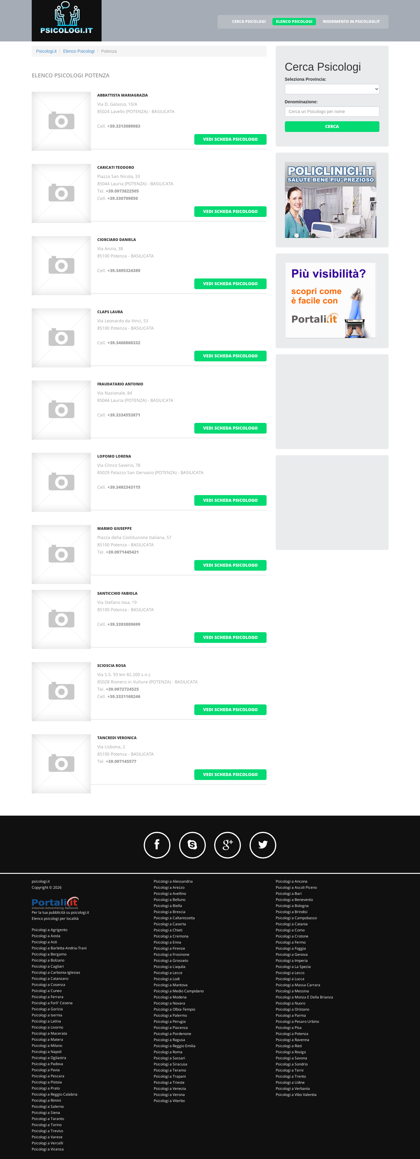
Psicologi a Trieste (169, 1082)
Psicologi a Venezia (170, 1088)
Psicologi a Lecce (168, 972)
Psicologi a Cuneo (47, 990)
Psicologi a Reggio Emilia (175, 1045)
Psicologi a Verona (169, 1094)
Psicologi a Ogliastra (49, 1057)
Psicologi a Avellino (170, 893)
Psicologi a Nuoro (290, 1003)
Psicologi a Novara (169, 1003)
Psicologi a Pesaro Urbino (297, 1021)
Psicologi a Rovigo (291, 1051)
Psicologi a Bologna (292, 905)
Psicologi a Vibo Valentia (296, 1094)
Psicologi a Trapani (170, 1076)
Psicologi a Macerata (49, 1033)
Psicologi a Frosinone (171, 954)
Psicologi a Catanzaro (50, 978)
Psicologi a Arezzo (169, 887)
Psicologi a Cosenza (48, 984)
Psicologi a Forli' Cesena (52, 1002)
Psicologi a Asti (44, 942)
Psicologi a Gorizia (47, 1009)
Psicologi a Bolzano (48, 960)
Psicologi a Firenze (169, 948)
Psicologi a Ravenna (292, 1039)
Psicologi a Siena (46, 1112)
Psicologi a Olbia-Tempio (174, 1009)
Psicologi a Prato (46, 1088)
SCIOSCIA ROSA (111, 665)
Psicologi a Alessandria (173, 881)
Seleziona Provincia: (305, 79)
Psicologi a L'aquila (169, 966)
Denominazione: (301, 101)
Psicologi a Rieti (289, 1045)
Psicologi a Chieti (168, 930)
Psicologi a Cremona (171, 936)
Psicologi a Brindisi (291, 911)
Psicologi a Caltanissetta (174, 917)
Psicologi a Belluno (169, 899)
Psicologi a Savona (291, 1058)
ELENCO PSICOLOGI (294, 21)
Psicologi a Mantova (171, 984)
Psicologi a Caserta (170, 924)
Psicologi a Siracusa (170, 1064)
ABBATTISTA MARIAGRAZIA (122, 95)
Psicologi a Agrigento (49, 929)
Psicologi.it (46, 51)
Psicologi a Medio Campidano (179, 991)
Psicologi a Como (290, 930)
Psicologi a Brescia (169, 911)
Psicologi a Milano (47, 1045)
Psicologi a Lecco (290, 972)
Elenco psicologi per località (55, 918)
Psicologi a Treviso (47, 1130)
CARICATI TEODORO (115, 167)
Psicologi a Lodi (167, 978)
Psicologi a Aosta (46, 935)
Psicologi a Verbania (293, 1088)
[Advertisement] (330, 401)
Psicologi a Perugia (170, 1021)
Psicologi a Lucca (290, 978)
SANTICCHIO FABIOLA (117, 593)
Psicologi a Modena (170, 997)
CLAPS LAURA (110, 311)
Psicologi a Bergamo (49, 954)
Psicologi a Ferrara (47, 996)
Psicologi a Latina (46, 1021)
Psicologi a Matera (47, 1039)
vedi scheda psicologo (230, 139)
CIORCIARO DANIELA (116, 239)
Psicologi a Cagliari (48, 966)
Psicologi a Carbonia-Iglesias (56, 972)
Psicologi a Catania (292, 924)
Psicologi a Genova (292, 954)
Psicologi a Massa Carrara (298, 984)
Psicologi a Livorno (47, 1027)
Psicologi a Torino (47, 1124)
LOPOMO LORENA (114, 456)
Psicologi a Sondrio (292, 1064)
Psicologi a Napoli (47, 1051)
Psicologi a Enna (167, 942)
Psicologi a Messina (292, 991)
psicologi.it (41, 881)
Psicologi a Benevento (294, 899)
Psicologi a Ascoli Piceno (296, 887)
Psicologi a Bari (289, 893)
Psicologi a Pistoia (47, 1082)
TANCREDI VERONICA (117, 737)
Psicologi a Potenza (292, 1033)
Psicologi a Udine (290, 1082)
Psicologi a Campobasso (296, 917)
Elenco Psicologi (79, 51)
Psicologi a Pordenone (172, 1033)
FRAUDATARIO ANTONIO (120, 384)
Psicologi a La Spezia (293, 966)
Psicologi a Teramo (170, 1070)
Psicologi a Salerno (48, 1106)
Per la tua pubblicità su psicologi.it (60, 912)
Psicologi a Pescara (48, 1076)
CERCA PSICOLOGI (249, 21)
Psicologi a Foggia (291, 948)
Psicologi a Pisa (289, 1027)
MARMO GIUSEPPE (114, 528)
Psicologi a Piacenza (171, 1027)
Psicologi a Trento (291, 1076)
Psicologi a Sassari (169, 1058)
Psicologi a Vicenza (48, 1149)
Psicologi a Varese (47, 1137)
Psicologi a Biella (168, 905)
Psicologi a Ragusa (169, 1039)
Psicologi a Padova (47, 1063)
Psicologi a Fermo (291, 942)
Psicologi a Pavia (46, 1069)
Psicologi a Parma (291, 1015)
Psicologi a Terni (289, 1070)
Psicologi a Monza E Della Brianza (304, 997)
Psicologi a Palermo (170, 1015)
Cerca (332, 126)
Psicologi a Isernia (47, 1015)
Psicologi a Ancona (291, 881)
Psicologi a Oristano (292, 1009)
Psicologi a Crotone (292, 936)
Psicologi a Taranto (48, 1118)
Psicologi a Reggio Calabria (54, 1094)
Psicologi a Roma (168, 1051)
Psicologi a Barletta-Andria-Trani (59, 948)
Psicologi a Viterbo (169, 1100)
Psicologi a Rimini (46, 1100)
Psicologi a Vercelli (47, 1143)
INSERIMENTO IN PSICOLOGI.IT (351, 21)
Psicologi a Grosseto (171, 960)
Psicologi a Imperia (292, 960)
